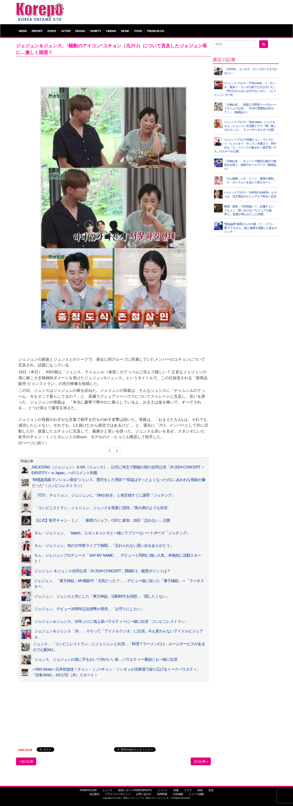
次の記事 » (201, 761)
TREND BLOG (155, 31)
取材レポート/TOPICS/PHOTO (135, 790)
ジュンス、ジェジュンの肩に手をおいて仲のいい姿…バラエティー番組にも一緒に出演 (105, 659)
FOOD (138, 31)
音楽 (210, 790)
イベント (162, 790)
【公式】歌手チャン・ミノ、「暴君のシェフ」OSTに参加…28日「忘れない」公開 (102, 520)
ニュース (107, 790)
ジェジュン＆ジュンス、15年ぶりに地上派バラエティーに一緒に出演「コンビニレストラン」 (111, 621)
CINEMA (111, 31)
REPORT (37, 31)
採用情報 (162, 794)
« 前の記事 (26, 761)
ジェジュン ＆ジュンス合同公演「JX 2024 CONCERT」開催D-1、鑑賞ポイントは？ (102, 571)
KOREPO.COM (88, 790)
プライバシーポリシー (117, 794)
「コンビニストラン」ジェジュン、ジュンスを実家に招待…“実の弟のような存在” (101, 508)
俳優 (175, 790)
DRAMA (80, 31)
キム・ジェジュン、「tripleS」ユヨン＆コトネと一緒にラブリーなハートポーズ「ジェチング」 (112, 533)
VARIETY (95, 31)
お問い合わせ (143, 794)
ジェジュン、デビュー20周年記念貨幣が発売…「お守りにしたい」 (89, 609)
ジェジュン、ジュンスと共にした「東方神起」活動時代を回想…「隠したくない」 (102, 596)
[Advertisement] (179, 12)
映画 (199, 790)
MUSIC (125, 31)
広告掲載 (178, 794)
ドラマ (188, 790)
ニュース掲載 (196, 794)
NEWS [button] (23, 31)
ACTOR (66, 31)
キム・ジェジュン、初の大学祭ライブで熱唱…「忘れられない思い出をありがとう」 (104, 545)
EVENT (51, 31)
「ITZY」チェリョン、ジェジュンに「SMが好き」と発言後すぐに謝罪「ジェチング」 (104, 495)
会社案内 (94, 794)
